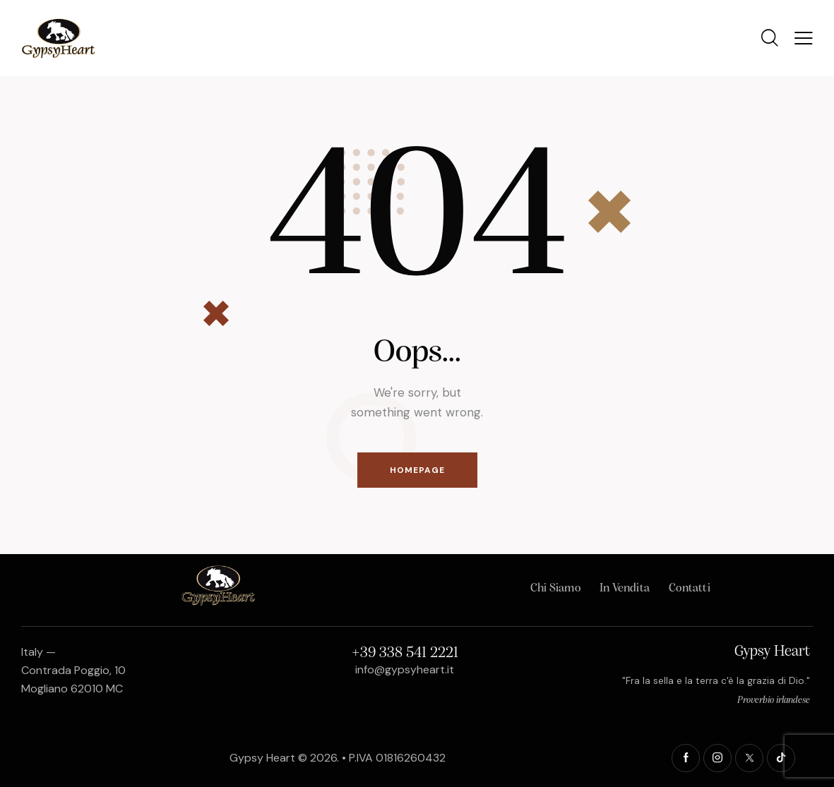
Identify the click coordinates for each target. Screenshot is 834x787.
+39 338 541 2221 (405, 653)
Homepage (417, 470)
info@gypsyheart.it (404, 669)
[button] (803, 38)
